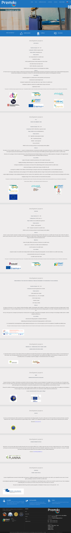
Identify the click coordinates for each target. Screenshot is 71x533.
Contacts (55, 1)
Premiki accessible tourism (52, 520)
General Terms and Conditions (14, 532)
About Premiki (62, 1)
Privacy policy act (40, 532)
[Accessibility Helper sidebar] (69, 7)
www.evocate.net (38, 421)
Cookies (45, 532)
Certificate (50, 1)
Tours (36, 1)
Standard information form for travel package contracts (29, 532)
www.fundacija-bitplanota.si (37, 451)
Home (32, 1)
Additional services (42, 1)
